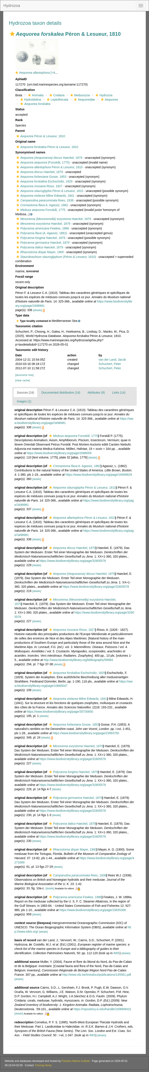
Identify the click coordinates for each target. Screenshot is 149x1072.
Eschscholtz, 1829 (43, 181)
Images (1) (24, 401)
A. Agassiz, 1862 (41, 205)
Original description (29, 287)
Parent (20, 130)
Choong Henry (43, 1065)
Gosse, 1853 (40, 176)
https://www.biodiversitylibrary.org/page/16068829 (99, 474)
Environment (24, 266)
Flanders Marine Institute (76, 1061)
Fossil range (24, 276)
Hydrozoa (11, 5)
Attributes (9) (96, 392)
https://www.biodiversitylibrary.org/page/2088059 (59, 453)
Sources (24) (25, 392)
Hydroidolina (30, 99)
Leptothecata (57, 99)
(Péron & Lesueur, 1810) (55, 257)
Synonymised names (30, 152)
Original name (25, 141)
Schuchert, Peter (110, 364)
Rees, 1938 (44, 200)
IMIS (116, 953)
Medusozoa (79, 95)
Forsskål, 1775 (40, 210)
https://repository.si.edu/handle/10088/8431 (102, 1009)
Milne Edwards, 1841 (44, 195)
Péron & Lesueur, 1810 (40, 136)
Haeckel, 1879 (48, 157)
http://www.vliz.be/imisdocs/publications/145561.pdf (96, 974)
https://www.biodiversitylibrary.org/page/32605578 (72, 560)
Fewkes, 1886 (42, 228)
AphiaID (21, 79)
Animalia (35, 95)
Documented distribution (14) (60, 392)
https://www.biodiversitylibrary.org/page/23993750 (86, 733)
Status (20, 109)
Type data (22, 315)
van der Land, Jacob (112, 359)
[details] (37, 310)
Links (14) (118, 392)
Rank (19, 120)
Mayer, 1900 (39, 252)
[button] (12, 33)
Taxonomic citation (29, 326)
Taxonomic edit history (31, 350)
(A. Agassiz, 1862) (41, 233)
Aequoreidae (84, 99)
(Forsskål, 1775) (42, 162)
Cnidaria (56, 95)
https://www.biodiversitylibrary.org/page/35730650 (60, 711)
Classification (25, 90)
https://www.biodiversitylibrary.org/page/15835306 (93, 910)
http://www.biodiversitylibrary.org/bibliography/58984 (78, 660)
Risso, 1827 (38, 186)
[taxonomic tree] (24, 375)
